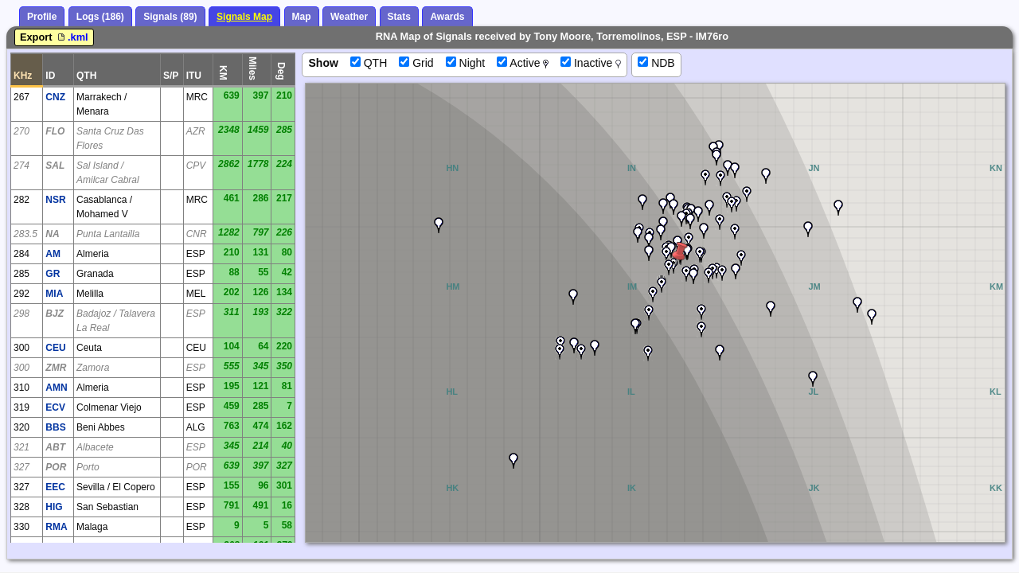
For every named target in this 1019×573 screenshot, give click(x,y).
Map (301, 16)
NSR (55, 199)
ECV (55, 407)
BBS (55, 427)
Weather (349, 16)
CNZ (55, 97)
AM (53, 253)
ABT (55, 447)
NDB (656, 63)
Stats (399, 16)
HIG (53, 507)
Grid (416, 63)
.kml (71, 37)
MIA (54, 293)
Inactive (590, 63)
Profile (42, 16)
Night (466, 63)
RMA (56, 526)
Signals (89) (170, 16)
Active (523, 63)
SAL (54, 165)
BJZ (54, 313)
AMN (56, 387)
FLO (54, 131)
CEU (55, 347)
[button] (649, 313)
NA (52, 234)
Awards (447, 16)
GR (52, 273)
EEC (55, 487)
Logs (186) (100, 16)
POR (55, 467)
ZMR (55, 367)
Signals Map (244, 16)
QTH (368, 63)
